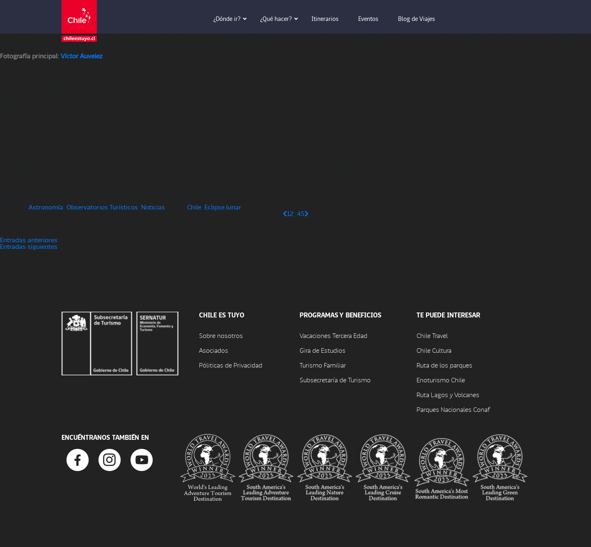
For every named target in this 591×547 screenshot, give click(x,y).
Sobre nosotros (221, 335)
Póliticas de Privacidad (230, 365)
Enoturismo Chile (441, 379)
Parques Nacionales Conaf (453, 409)
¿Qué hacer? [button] (281, 18)
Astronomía (46, 206)
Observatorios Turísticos (102, 206)
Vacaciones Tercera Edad (333, 335)
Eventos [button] (374, 18)
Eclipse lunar (222, 206)
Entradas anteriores (28, 239)
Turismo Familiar (323, 365)
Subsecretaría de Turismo (335, 379)
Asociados (213, 350)
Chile (194, 206)
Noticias (153, 206)
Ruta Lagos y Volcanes (448, 394)
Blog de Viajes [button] (422, 18)
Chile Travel (432, 335)
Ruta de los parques (444, 365)
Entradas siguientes (28, 246)
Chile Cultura (434, 350)
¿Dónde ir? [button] (232, 18)
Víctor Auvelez (82, 55)
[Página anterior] (285, 213)
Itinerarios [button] (331, 18)
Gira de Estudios (323, 350)
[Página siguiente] (307, 213)
